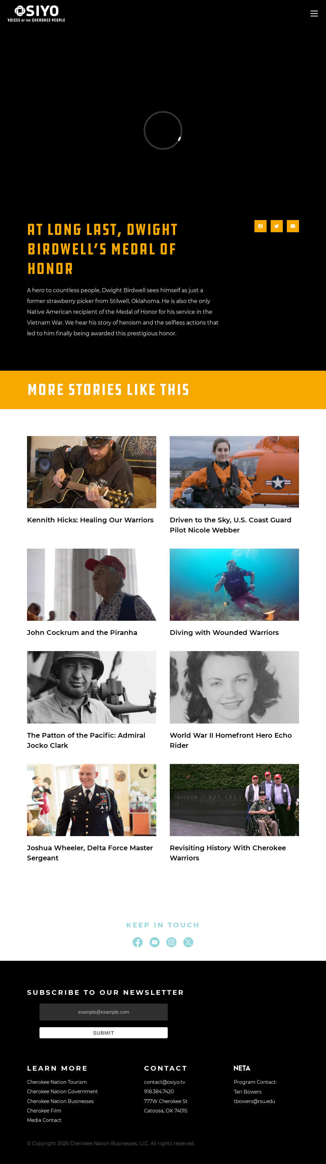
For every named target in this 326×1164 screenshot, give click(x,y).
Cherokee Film (44, 1111)
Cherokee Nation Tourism (57, 1082)
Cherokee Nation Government (62, 1092)
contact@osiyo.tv (164, 1082)
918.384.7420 (159, 1092)
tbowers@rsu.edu (254, 1101)
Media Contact (44, 1120)
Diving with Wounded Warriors (224, 633)
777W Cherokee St (166, 1101)
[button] (260, 226)
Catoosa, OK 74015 (165, 1111)
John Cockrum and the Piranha (82, 633)
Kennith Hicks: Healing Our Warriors (90, 520)
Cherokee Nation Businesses (60, 1101)
